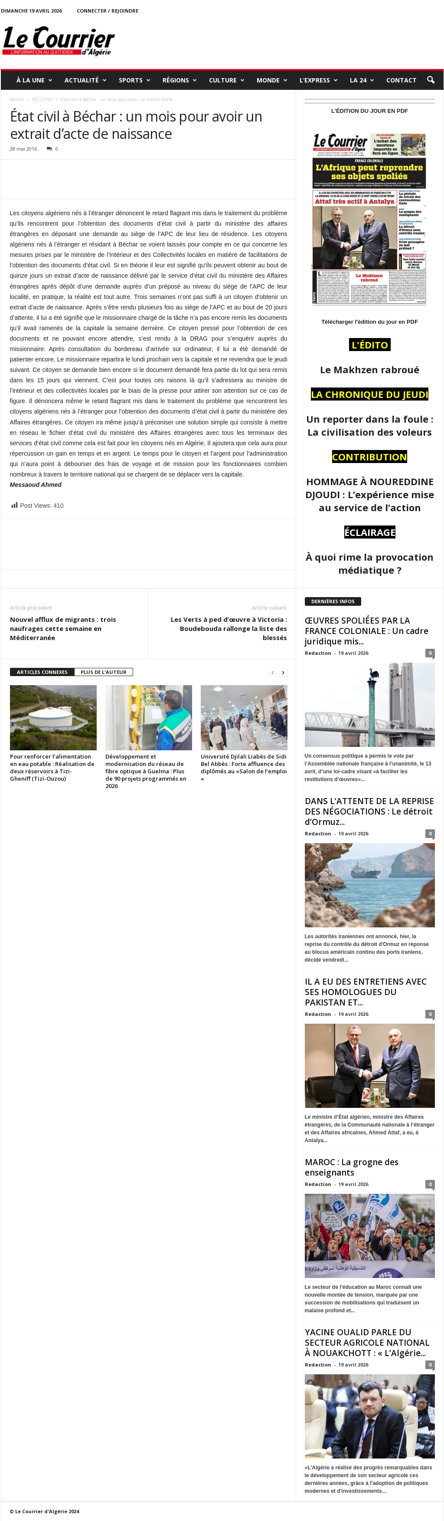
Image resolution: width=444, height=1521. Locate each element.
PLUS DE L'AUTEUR (104, 672)
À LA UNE (34, 80)
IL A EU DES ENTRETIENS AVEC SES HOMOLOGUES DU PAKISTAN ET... (366, 992)
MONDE (272, 80)
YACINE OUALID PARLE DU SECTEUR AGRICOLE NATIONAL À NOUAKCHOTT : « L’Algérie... (367, 1343)
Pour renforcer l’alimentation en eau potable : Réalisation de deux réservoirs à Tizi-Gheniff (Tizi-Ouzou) (52, 767)
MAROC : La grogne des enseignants (351, 1167)
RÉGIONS (180, 80)
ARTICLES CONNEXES (42, 672)
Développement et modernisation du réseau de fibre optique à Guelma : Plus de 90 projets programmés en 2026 (145, 771)
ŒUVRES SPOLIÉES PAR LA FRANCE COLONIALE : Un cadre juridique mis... (366, 631)
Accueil (17, 99)
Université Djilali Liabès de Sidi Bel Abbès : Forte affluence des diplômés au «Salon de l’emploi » (244, 767)
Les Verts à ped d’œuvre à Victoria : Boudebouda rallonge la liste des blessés (229, 628)
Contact (401, 80)
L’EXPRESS (319, 80)
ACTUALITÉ (86, 80)
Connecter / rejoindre (107, 10)
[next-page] (283, 672)
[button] (430, 80)
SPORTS (134, 80)
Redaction (318, 653)
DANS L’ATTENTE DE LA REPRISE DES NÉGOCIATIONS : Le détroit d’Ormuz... (369, 811)
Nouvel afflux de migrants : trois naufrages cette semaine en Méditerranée (63, 628)
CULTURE (227, 80)
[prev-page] (272, 672)
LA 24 (362, 80)
